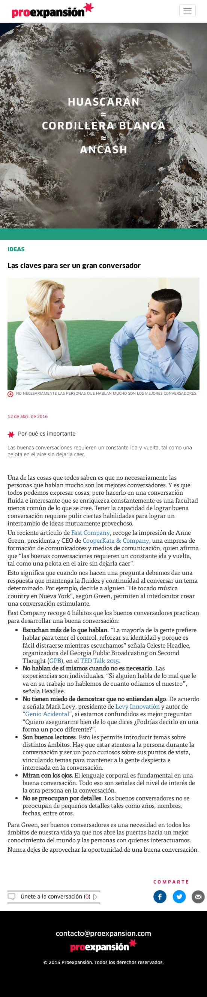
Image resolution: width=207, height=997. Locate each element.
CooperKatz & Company (115, 540)
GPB (55, 660)
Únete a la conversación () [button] (55, 897)
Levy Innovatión (138, 706)
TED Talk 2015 (99, 660)
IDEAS (16, 250)
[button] (198, 896)
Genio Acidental (47, 713)
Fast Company (90, 532)
